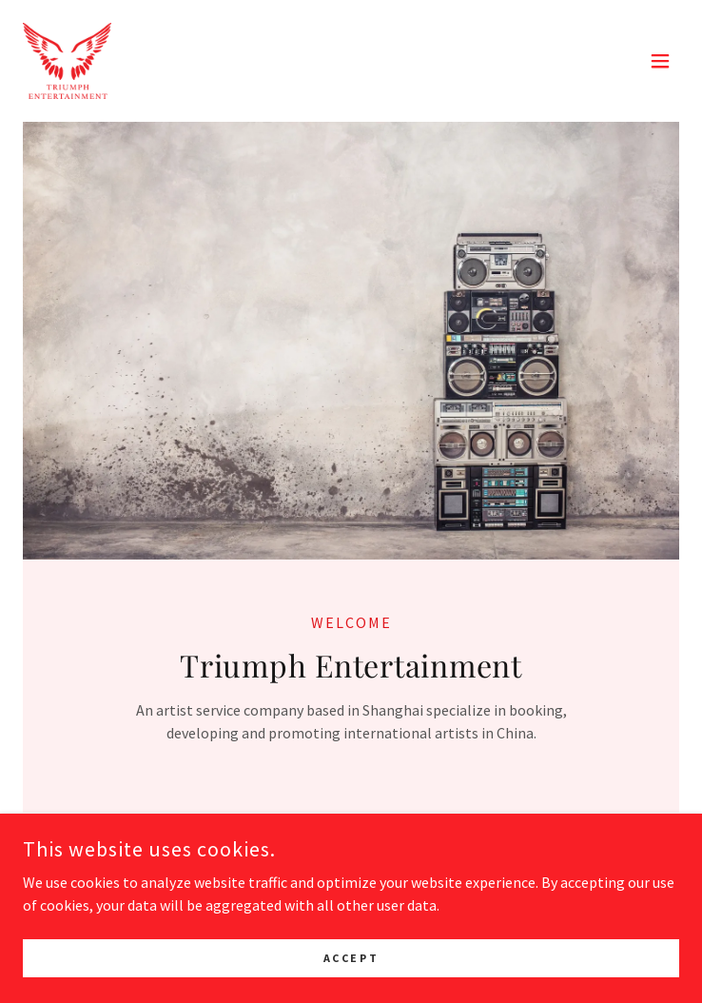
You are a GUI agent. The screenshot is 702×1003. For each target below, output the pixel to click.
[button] (660, 61)
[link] (67, 61)
